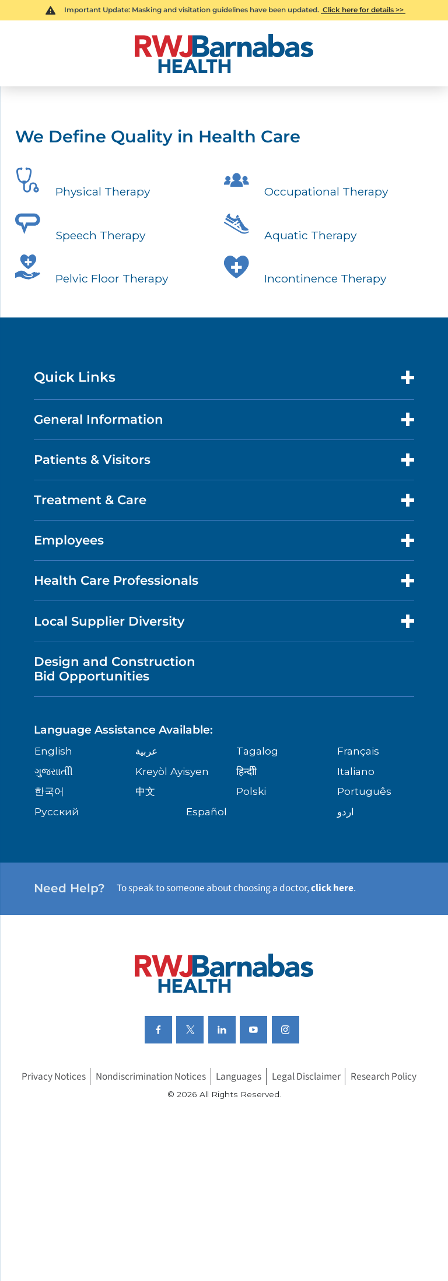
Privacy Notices (54, 1076)
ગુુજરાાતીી (53, 771)
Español (206, 811)
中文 (145, 791)
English (53, 751)
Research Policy (383, 1076)
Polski (251, 791)
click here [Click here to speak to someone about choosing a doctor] (332, 888)
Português (364, 791)
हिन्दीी (246, 771)
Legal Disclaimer (306, 1076)
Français (358, 751)
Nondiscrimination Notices (151, 1076)
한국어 (49, 791)
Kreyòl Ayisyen (172, 771)
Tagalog (257, 751)
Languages (238, 1076)
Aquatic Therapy (290, 228)
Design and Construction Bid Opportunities (114, 669)
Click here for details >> (363, 9)
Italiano (355, 771)
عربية (146, 751)
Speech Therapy (80, 228)
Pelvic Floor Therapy (91, 271)
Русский (56, 811)
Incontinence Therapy (305, 271)
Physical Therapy (82, 184)
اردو (345, 811)
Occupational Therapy (306, 184)
